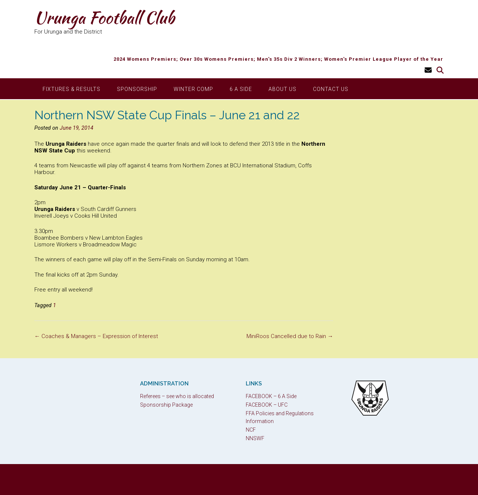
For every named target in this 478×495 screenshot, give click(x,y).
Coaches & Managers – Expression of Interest (96, 336)
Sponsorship (137, 89)
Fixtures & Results (71, 89)
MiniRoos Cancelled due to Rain (289, 336)
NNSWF (255, 438)
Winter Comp (193, 89)
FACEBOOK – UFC (267, 405)
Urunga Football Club (104, 17)
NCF (251, 430)
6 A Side (241, 89)
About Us (283, 89)
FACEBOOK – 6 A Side (271, 396)
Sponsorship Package (166, 405)
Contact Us (330, 89)
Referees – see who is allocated (177, 396)
